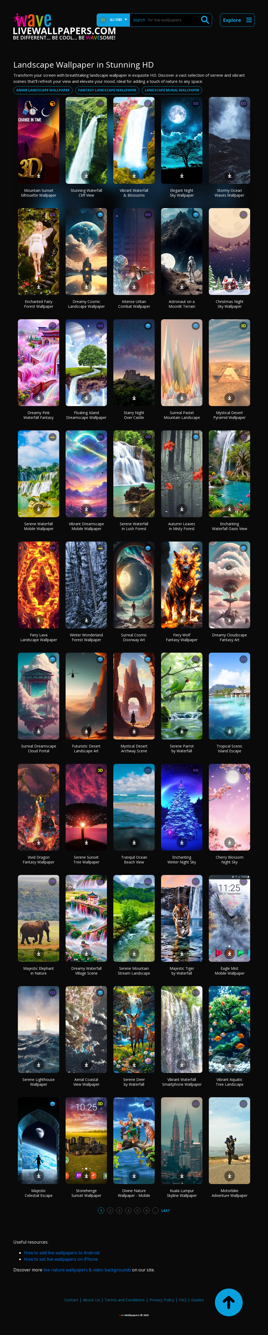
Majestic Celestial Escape (39, 1193)
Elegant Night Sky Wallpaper (182, 193)
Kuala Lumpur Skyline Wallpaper (182, 1193)
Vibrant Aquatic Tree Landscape (229, 1082)
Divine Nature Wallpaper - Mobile (134, 1193)
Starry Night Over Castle (134, 415)
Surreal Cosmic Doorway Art (134, 637)
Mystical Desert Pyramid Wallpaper (229, 415)
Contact (71, 1299)
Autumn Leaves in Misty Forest (181, 526)
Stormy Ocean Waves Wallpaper (229, 193)
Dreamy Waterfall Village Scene (86, 971)
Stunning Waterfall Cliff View (86, 193)
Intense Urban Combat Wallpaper (134, 304)
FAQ (183, 1299)
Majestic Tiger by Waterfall (182, 971)
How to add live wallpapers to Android (61, 1253)
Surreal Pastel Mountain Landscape (182, 415)
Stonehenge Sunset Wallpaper (86, 1193)
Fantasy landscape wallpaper (107, 90)
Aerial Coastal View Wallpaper (86, 1082)
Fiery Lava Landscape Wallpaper (38, 637)
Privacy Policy (161, 1299)
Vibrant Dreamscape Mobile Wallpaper (86, 526)
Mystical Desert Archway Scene (134, 748)
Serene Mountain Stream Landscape (134, 971)
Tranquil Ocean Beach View (134, 860)
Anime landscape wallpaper (43, 90)
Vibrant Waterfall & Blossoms (134, 193)
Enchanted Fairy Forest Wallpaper (38, 304)
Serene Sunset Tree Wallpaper (86, 860)
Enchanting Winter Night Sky (181, 860)
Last (165, 1210)
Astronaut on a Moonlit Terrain (182, 304)
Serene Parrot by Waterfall (182, 748)
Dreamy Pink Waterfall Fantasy (38, 415)
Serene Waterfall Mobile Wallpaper (39, 526)
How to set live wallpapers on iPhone (61, 1259)
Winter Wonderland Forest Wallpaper (86, 637)
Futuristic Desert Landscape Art (86, 748)
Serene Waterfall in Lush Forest (134, 526)
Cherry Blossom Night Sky (229, 860)
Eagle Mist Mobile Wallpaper (230, 971)
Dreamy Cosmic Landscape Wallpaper (86, 304)
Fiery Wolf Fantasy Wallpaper (182, 637)
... (155, 1210)
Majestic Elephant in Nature (38, 971)
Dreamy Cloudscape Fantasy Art (229, 637)
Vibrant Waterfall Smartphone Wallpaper (182, 1082)
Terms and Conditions (125, 1299)
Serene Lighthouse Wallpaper (38, 1082)
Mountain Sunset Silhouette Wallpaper (38, 193)
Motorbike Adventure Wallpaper (229, 1193)
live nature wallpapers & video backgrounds (87, 1270)
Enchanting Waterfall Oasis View (229, 526)
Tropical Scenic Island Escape (229, 748)
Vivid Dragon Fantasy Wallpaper (38, 860)
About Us (91, 1299)
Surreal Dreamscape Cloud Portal (38, 748)
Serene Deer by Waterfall (134, 1082)
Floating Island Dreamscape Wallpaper (86, 415)
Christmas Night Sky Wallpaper (229, 304)
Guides (197, 1299)
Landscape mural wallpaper (172, 90)
